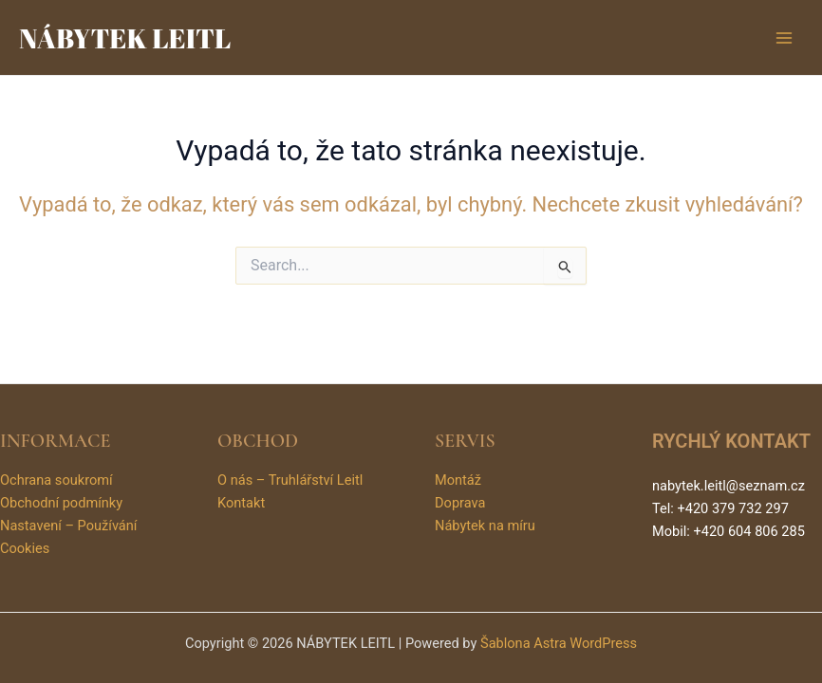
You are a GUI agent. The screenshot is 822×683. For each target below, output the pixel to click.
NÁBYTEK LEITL (125, 37)
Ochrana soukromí (56, 480)
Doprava (460, 502)
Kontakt (241, 502)
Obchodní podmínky (61, 502)
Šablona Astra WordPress (558, 643)
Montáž (458, 480)
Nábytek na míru (485, 525)
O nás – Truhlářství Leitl (290, 480)
